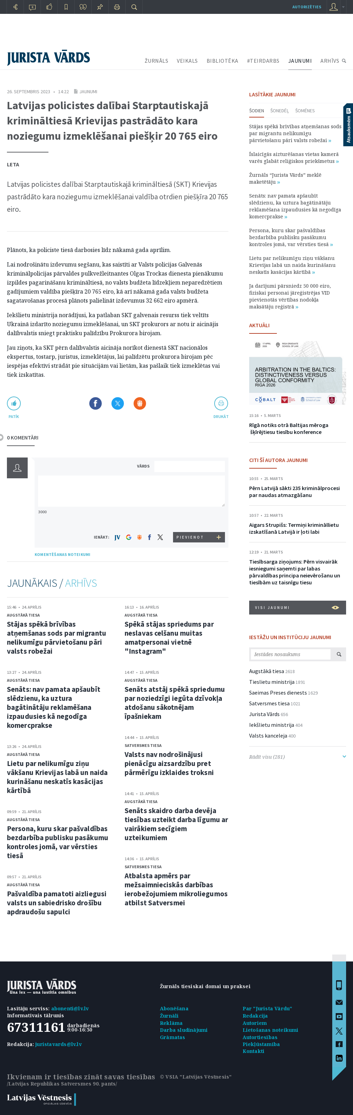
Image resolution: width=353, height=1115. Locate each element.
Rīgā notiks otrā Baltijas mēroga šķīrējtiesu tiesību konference (288, 428)
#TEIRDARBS (263, 60)
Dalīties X (117, 403)
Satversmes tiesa (143, 745)
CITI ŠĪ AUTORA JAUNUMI (278, 459)
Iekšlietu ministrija (271, 724)
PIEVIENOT (190, 537)
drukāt (221, 416)
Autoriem (255, 1023)
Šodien (256, 110)
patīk (14, 416)
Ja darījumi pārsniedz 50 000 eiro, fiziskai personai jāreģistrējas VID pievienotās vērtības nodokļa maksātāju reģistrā (290, 296)
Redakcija (255, 1015)
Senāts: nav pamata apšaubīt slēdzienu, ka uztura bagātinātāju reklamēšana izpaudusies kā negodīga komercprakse (53, 707)
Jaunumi (88, 91)
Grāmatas (172, 1037)
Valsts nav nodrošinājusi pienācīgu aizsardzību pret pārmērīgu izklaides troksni (169, 763)
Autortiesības (260, 1037)
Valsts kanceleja (268, 735)
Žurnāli (169, 1015)
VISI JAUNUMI (297, 607)
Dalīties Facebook (95, 403)
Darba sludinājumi (184, 1030)
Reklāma (171, 1023)
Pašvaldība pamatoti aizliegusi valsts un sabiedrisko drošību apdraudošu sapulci (57, 902)
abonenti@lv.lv (70, 1008)
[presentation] (190, 519)
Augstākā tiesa (23, 615)
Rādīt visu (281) (297, 757)
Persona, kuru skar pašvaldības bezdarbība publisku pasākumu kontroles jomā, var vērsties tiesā (57, 842)
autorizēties (306, 6)
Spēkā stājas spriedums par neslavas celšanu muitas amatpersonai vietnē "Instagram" (169, 637)
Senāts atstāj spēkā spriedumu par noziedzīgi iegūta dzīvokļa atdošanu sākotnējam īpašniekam (175, 703)
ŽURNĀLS (157, 60)
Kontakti (254, 1051)
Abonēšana (174, 1008)
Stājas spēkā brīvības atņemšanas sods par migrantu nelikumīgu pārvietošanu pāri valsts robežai (56, 637)
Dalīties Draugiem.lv (140, 403)
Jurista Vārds (264, 714)
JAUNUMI (300, 60)
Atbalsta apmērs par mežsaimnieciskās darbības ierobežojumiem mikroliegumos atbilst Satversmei (176, 889)
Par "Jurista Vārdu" (267, 1008)
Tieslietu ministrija (272, 681)
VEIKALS (187, 60)
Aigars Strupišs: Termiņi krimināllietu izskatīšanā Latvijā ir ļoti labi (294, 528)
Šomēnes (305, 110)
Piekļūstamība (261, 1044)
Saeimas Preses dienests (278, 692)
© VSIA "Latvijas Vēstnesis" (196, 1076)
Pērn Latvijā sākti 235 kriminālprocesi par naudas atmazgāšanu (294, 491)
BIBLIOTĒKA (222, 60)
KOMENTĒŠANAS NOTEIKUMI (62, 554)
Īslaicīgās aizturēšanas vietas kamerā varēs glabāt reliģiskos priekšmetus (294, 157)
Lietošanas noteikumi (271, 1030)
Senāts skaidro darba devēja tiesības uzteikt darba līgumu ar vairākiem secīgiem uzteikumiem (176, 824)
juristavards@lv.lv (58, 1044)
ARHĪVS (329, 60)
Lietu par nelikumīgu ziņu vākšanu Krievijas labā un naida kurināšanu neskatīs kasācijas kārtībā (57, 777)
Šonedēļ (279, 110)
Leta (13, 164)
